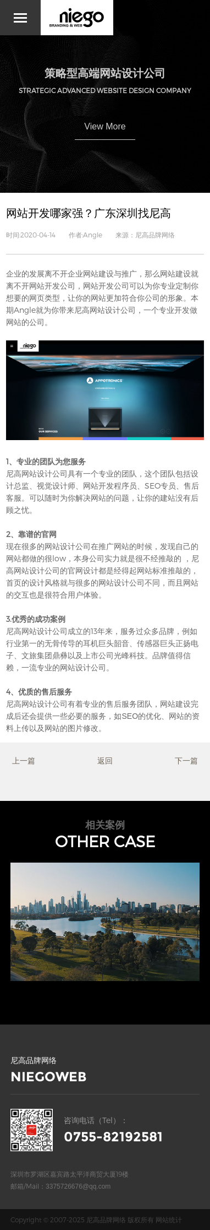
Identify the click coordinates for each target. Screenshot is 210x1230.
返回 (105, 760)
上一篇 (23, 760)
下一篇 (186, 760)
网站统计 (169, 1219)
